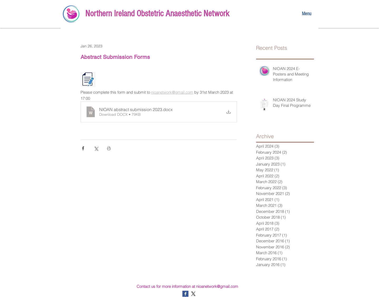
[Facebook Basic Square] (185, 294)
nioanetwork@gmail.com (217, 286)
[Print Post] (108, 148)
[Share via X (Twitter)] (95, 148)
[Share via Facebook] (83, 148)
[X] (193, 294)
